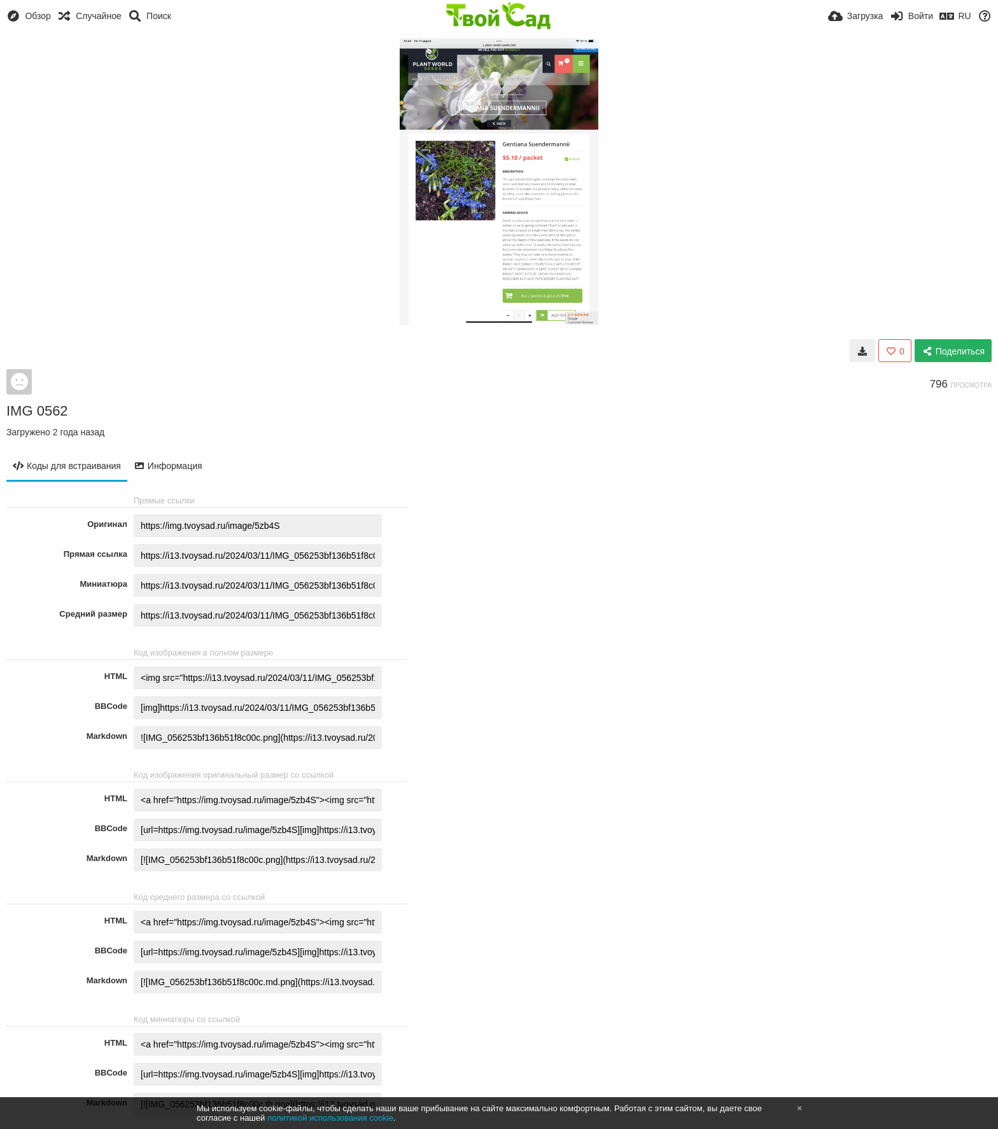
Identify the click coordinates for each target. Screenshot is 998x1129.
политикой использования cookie (330, 1118)
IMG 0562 (37, 411)
